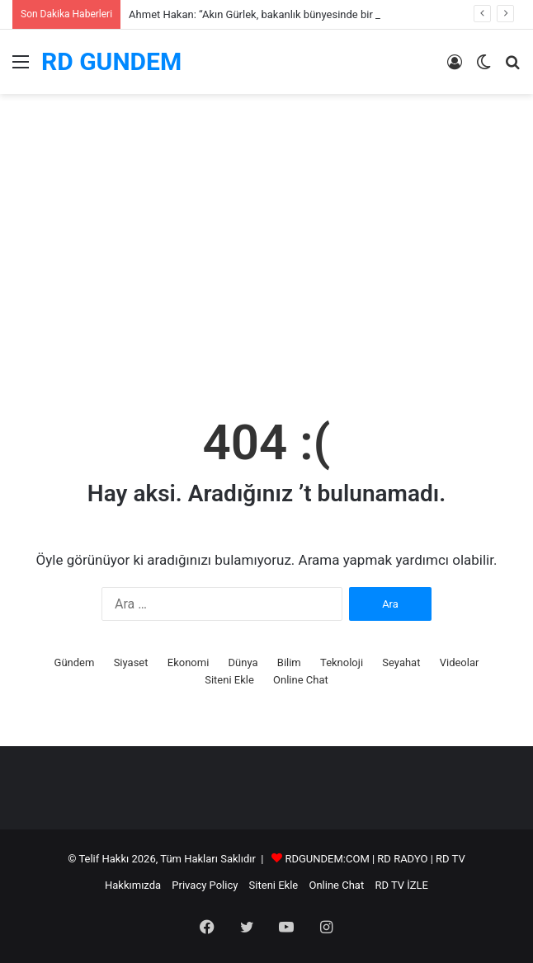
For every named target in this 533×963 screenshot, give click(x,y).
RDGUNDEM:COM (327, 859)
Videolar (459, 662)
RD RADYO (402, 859)
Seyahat (401, 662)
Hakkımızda (133, 885)
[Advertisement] (266, 268)
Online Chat (300, 680)
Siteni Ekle (229, 680)
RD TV (450, 859)
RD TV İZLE (401, 885)
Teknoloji (341, 662)
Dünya (243, 662)
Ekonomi (188, 662)
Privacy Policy (205, 885)
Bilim (289, 662)
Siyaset (131, 662)
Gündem (74, 662)
